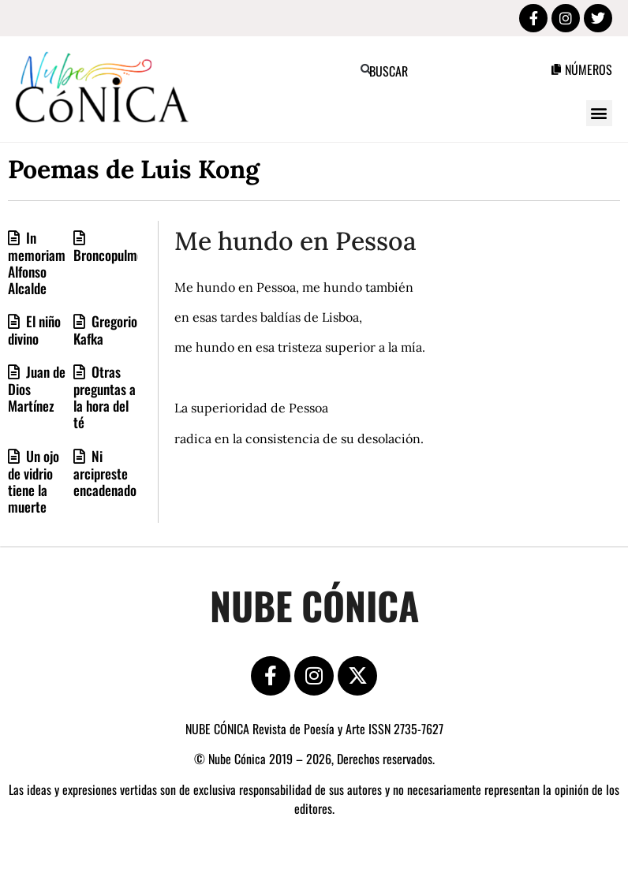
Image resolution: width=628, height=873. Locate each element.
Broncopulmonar (117, 254)
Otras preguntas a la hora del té (104, 396)
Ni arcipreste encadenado (104, 473)
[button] (366, 70)
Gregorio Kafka (105, 330)
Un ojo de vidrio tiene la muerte (33, 481)
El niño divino (34, 330)
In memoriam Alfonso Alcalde (36, 262)
